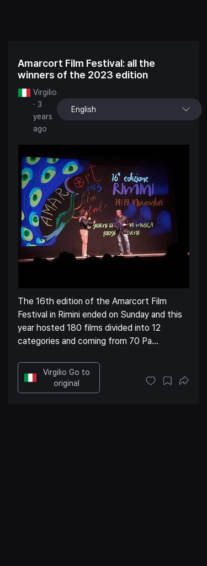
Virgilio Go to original (57, 378)
